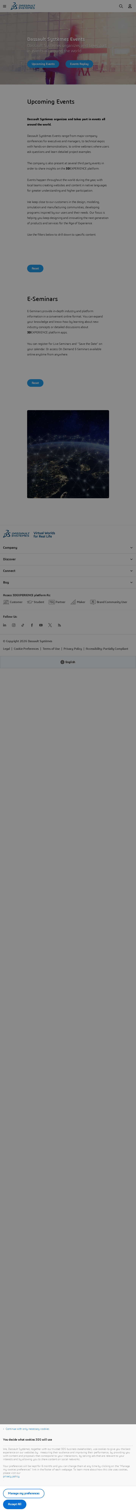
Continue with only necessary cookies (27, 1429)
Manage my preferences (23, 1493)
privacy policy (11, 1476)
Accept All (14, 1504)
